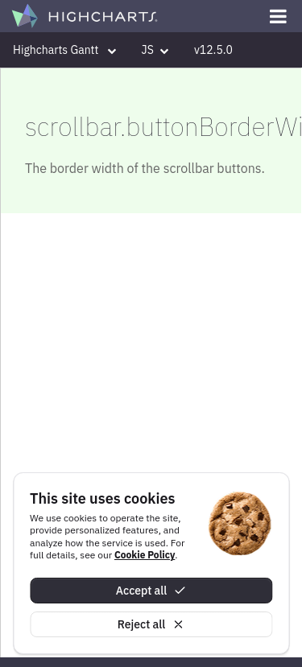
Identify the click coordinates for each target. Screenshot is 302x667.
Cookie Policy (144, 555)
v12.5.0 (213, 50)
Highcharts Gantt (64, 50)
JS (155, 50)
